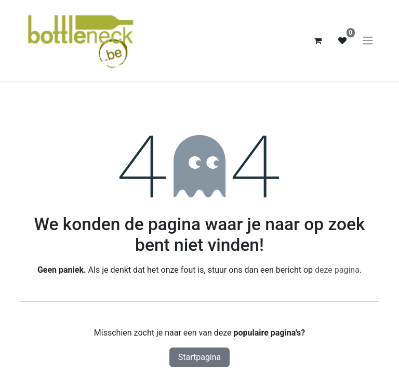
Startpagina (199, 357)
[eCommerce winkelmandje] (317, 40)
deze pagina (337, 270)
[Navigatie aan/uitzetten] (368, 41)
